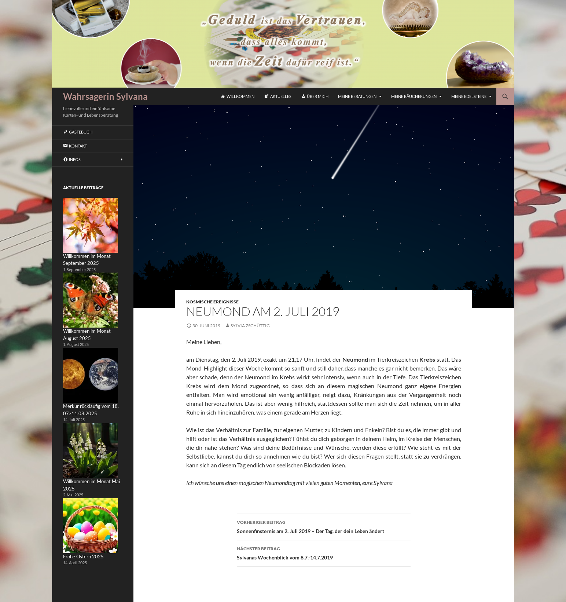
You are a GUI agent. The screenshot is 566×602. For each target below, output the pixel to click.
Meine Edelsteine (468, 96)
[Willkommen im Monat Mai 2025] (90, 450)
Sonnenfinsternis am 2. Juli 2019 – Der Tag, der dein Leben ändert (324, 526)
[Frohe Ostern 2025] (90, 525)
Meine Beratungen (357, 96)
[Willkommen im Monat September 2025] (90, 225)
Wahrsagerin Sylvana (105, 96)
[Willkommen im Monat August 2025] (90, 300)
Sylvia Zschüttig (250, 325)
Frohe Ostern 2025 (83, 556)
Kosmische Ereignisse (212, 301)
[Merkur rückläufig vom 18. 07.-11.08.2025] (90, 375)
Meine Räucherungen (414, 96)
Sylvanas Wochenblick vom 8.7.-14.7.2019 (324, 552)
